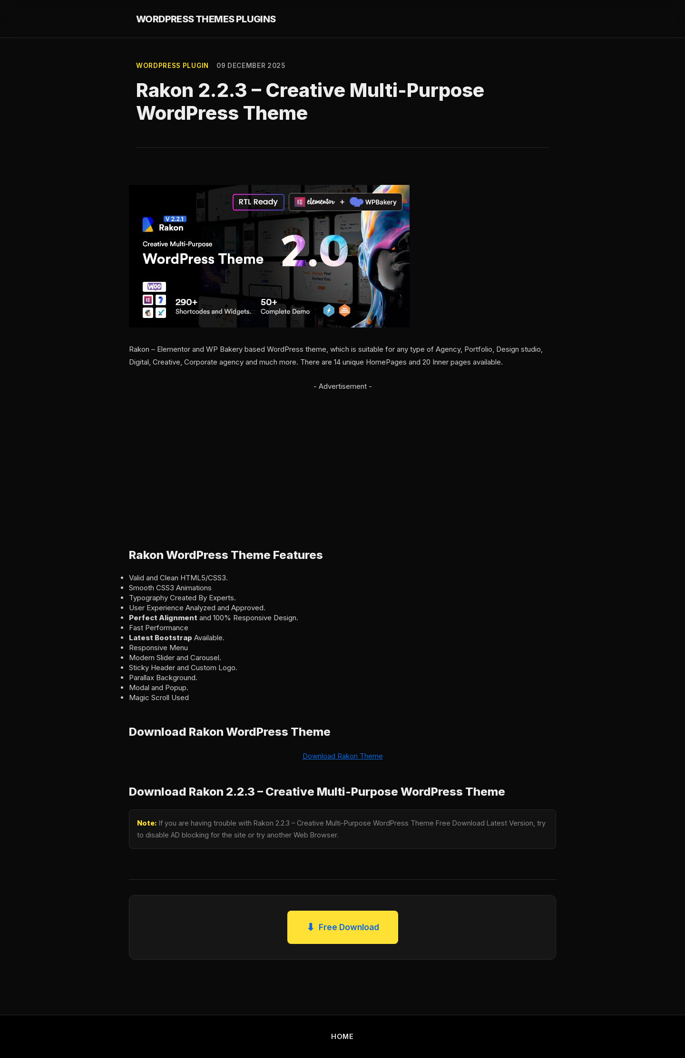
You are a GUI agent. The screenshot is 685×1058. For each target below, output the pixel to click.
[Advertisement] (342, 459)
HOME (342, 1036)
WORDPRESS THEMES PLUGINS (206, 19)
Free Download (342, 927)
